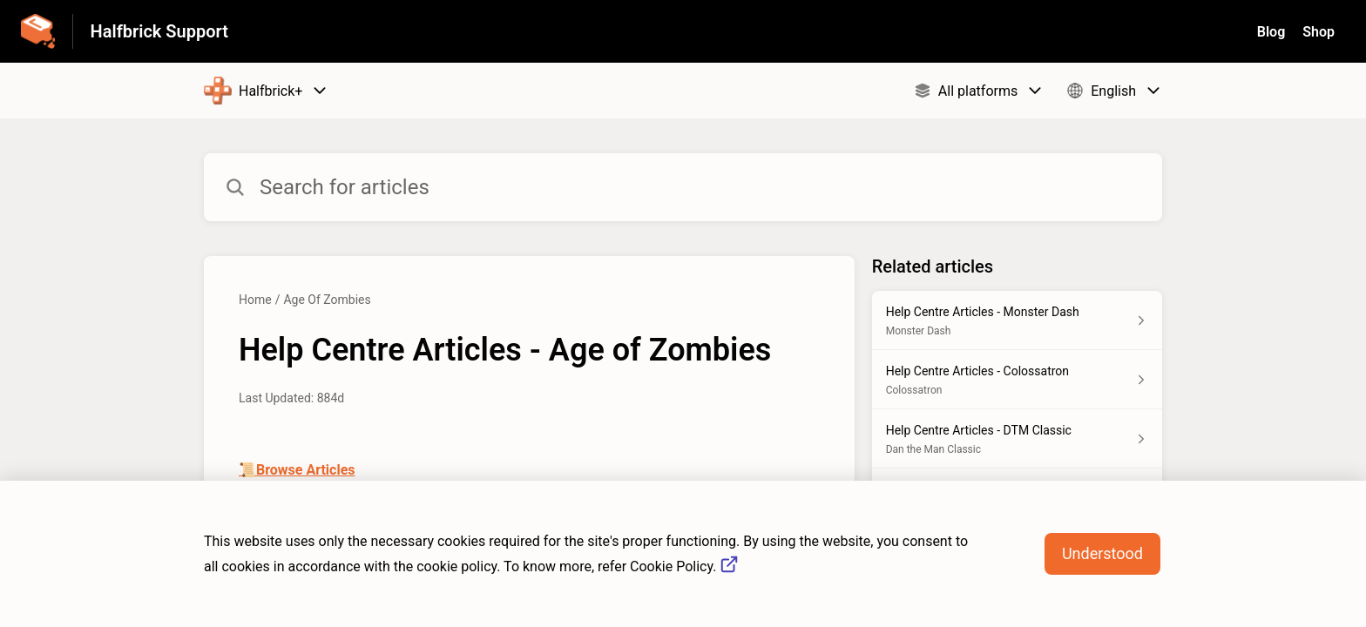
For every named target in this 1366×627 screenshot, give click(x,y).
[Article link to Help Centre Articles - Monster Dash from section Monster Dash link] (1017, 320)
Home (255, 300)
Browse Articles (305, 470)
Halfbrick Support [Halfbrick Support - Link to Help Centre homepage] (159, 31)
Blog (1271, 32)
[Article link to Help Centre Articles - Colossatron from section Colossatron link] (1017, 379)
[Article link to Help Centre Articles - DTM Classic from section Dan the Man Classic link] (1017, 439)
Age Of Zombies (326, 300)
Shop (1318, 32)
